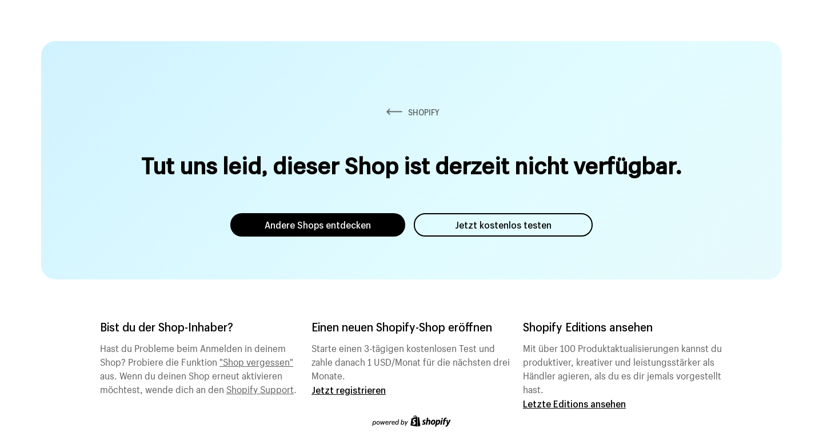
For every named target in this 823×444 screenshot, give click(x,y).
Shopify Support (260, 388)
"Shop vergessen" (256, 360)
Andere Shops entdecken (318, 225)
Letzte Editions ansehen (574, 404)
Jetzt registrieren (348, 390)
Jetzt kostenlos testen (503, 225)
